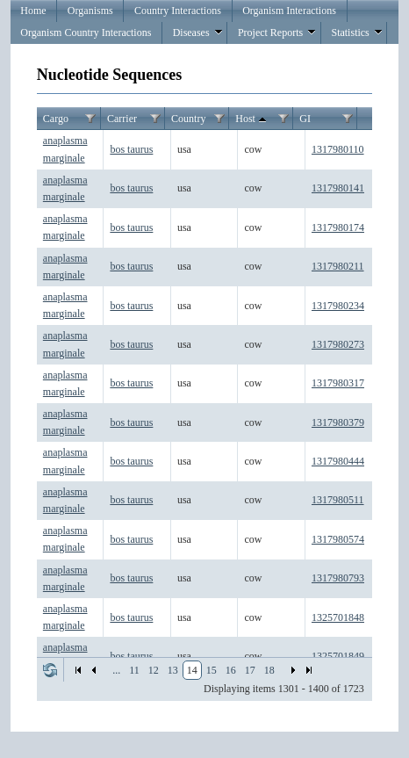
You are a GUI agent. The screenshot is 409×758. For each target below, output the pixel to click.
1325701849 (338, 656)
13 (173, 670)
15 (211, 670)
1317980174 (338, 227)
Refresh (50, 670)
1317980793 (338, 578)
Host (252, 119)
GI (305, 118)
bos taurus (131, 149)
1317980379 (338, 422)
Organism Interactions (289, 10)
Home (33, 10)
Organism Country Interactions (85, 32)
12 (153, 670)
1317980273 (338, 344)
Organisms (90, 10)
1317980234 (338, 306)
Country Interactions (177, 10)
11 (134, 670)
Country (188, 118)
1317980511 (338, 500)
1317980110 (338, 149)
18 (269, 670)
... (116, 670)
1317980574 (338, 539)
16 (231, 670)
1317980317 (338, 383)
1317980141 (338, 188)
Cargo (55, 118)
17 (250, 670)
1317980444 (338, 461)
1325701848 (338, 617)
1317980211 (338, 266)
